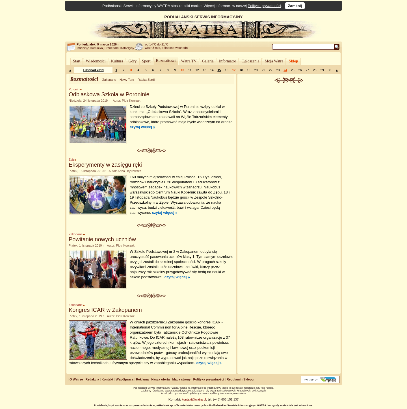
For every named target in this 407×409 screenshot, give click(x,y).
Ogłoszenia (250, 61)
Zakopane (109, 79)
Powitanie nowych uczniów (102, 239)
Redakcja (92, 379)
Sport (146, 61)
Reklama (142, 379)
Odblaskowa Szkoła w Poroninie (109, 94)
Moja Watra (274, 61)
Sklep (293, 61)
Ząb (71, 159)
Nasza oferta (160, 379)
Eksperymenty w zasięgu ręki (105, 165)
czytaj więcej (141, 127)
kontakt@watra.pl (194, 399)
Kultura (117, 61)
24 (285, 70)
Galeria (208, 61)
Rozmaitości (166, 60)
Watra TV (189, 61)
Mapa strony (181, 379)
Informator (227, 61)
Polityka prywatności (208, 379)
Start (76, 61)
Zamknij (295, 6)
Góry (132, 61)
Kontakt (107, 379)
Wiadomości (95, 61)
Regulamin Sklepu (240, 379)
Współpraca (124, 379)
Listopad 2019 (93, 70)
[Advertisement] (289, 125)
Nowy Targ (127, 79)
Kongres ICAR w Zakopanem (105, 310)
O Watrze (76, 379)
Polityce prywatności (264, 6)
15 (219, 70)
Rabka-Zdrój (146, 79)
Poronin (74, 89)
